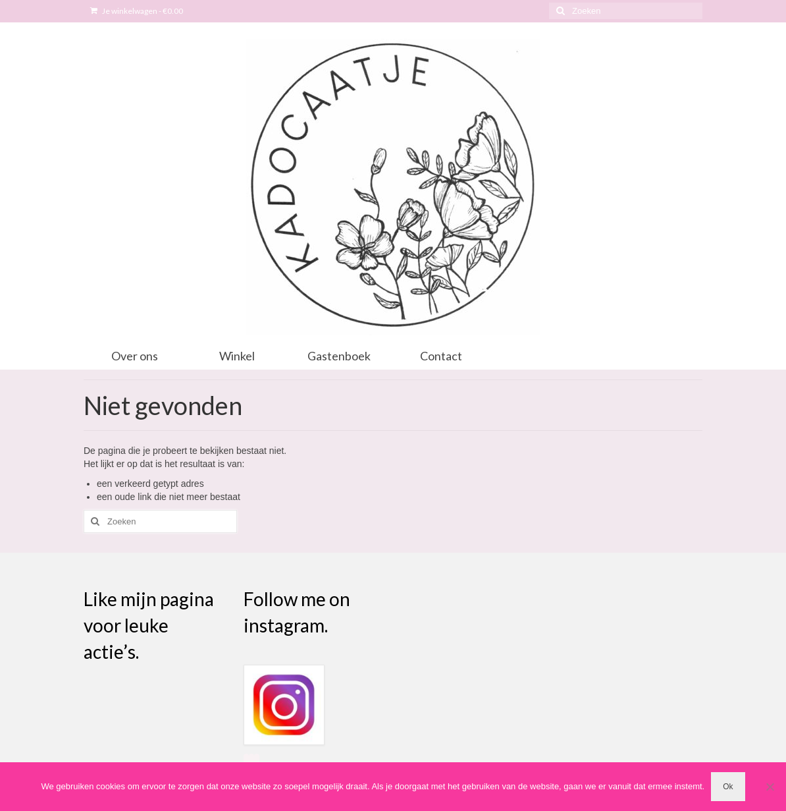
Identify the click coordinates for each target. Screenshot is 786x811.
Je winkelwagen (136, 11)
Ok (728, 786)
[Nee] (769, 786)
